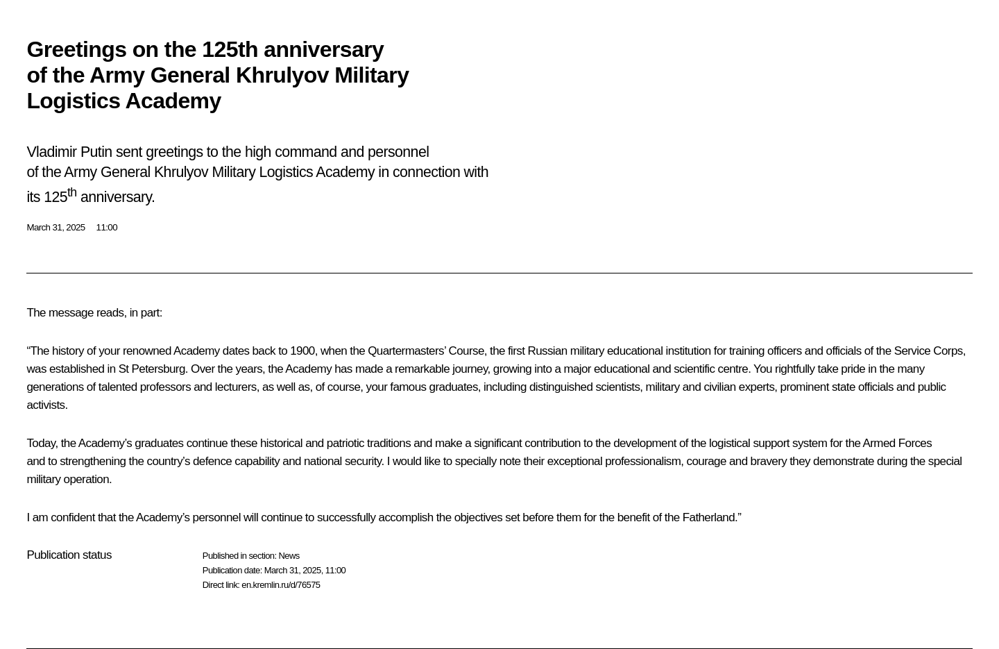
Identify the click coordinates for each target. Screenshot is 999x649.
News (288, 555)
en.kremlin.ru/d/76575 (280, 585)
